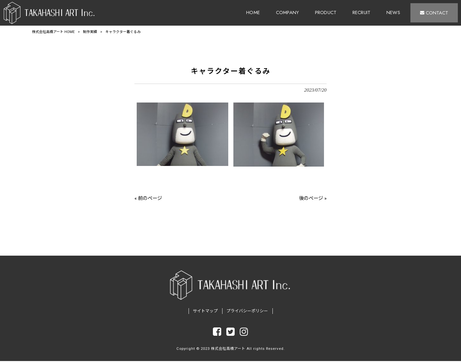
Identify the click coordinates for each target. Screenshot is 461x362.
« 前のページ (148, 198)
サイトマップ (205, 311)
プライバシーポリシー (247, 311)
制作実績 (90, 32)
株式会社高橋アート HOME (53, 32)
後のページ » (313, 198)
